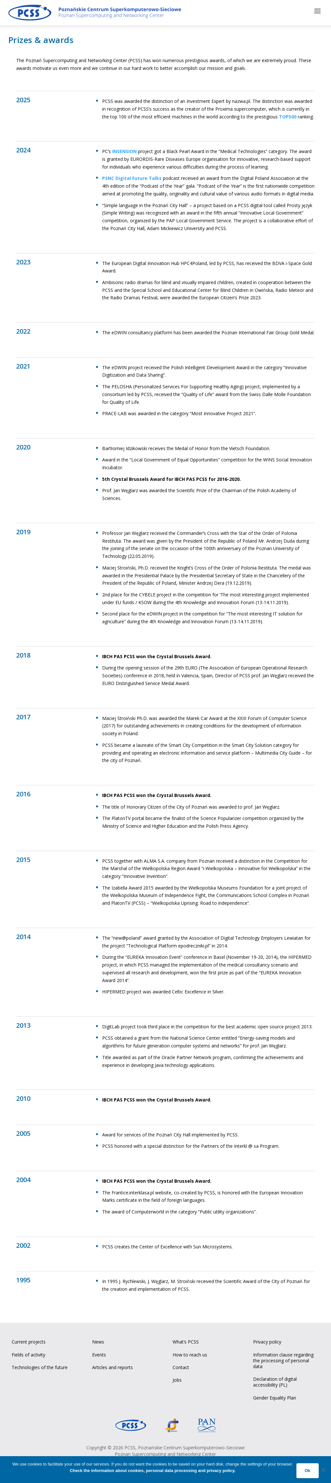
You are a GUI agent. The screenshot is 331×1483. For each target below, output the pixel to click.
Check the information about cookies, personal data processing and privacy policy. (153, 1470)
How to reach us (190, 1353)
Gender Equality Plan (274, 1396)
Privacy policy (267, 1340)
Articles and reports (112, 1366)
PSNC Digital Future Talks (132, 177)
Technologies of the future (40, 1366)
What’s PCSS (186, 1340)
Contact (181, 1366)
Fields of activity (28, 1353)
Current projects (29, 1340)
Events (99, 1353)
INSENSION (124, 150)
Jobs (177, 1379)
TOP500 (287, 115)
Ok (307, 1470)
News (98, 1340)
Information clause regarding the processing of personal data (283, 1359)
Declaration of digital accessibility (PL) (275, 1381)
